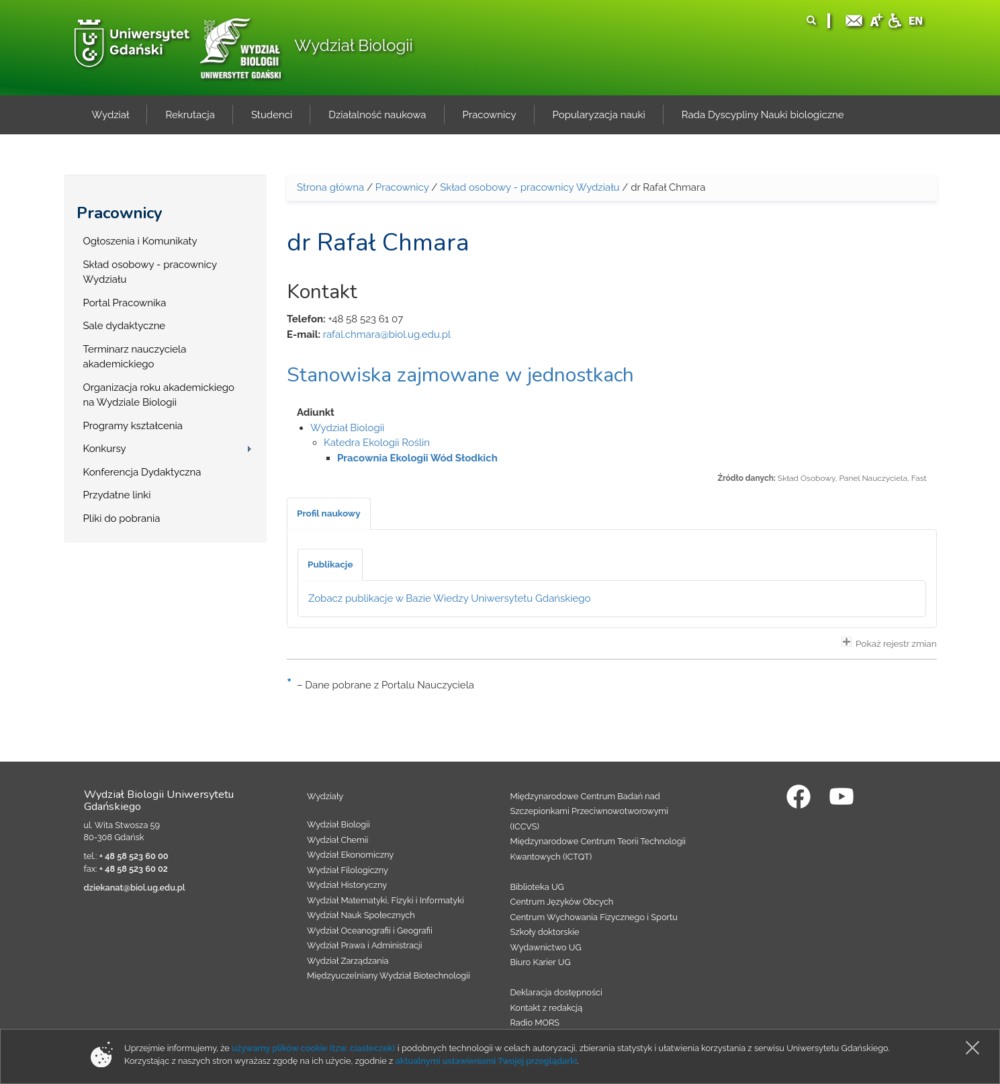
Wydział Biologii (353, 45)
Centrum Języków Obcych (562, 902)
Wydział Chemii (337, 840)
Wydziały (325, 796)
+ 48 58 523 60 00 (134, 856)
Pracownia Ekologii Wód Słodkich (417, 458)
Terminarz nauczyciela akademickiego (135, 357)
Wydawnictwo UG (546, 947)
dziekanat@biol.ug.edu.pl (134, 888)
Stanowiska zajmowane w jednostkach (460, 375)
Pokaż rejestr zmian (889, 643)
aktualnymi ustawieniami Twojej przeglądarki (486, 1061)
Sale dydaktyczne (124, 326)
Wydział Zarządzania (347, 961)
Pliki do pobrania (122, 518)
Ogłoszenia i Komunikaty (140, 241)
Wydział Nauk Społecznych (361, 915)
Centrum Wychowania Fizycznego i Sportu (594, 917)
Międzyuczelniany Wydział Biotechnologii (388, 975)
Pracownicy (120, 213)
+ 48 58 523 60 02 (133, 869)
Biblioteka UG (537, 887)
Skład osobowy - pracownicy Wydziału (150, 272)
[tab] (329, 514)
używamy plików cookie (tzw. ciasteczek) (314, 1048)
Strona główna (330, 187)
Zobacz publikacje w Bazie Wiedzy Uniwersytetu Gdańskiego (449, 598)
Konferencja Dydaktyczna (142, 472)
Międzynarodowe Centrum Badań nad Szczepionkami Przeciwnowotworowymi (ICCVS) (589, 811)
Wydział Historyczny (347, 885)
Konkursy (104, 449)
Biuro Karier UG (540, 962)
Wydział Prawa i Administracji (364, 945)
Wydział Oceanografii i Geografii (370, 930)
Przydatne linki (117, 495)
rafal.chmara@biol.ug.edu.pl (387, 334)
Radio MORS (535, 1023)
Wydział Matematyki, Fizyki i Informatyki (385, 900)
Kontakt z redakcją (546, 1008)
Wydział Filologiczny (347, 870)
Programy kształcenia (133, 426)
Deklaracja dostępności (556, 992)
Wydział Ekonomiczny (350, 855)
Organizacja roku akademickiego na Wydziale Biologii (158, 395)
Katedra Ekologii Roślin (377, 443)
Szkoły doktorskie (545, 932)
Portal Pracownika (125, 303)
